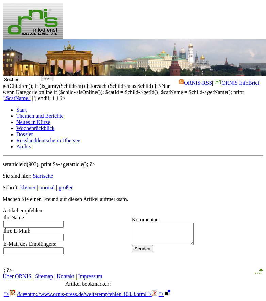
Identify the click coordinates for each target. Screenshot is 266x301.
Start (21, 110)
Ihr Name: (14, 217)
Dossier (24, 134)
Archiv (23, 146)
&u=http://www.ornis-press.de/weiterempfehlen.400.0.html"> (87, 294)
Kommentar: (139, 217)
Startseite (43, 176)
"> (10, 294)
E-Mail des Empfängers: (29, 244)
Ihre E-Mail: (17, 231)
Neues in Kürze (33, 122)
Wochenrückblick (35, 128)
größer (66, 187)
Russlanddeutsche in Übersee (48, 140)
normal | (48, 187)
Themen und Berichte (40, 116)
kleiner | (29, 187)
